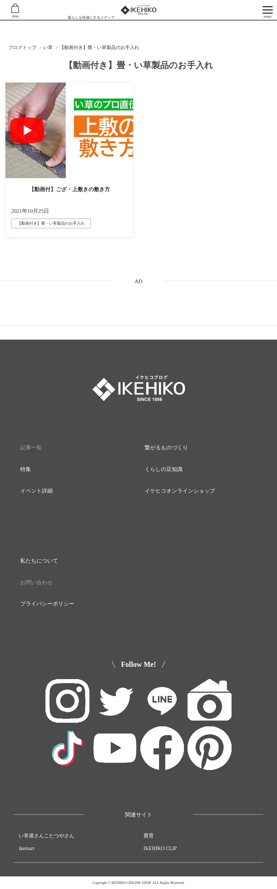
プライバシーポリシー (47, 604)
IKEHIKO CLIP (160, 848)
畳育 (149, 836)
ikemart (26, 848)
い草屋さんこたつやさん (46, 836)
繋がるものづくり (166, 447)
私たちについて (39, 561)
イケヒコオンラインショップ (180, 491)
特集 (25, 469)
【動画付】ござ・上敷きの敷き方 (69, 189)
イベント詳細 (36, 491)
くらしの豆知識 (164, 469)
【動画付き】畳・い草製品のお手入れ (51, 223)
